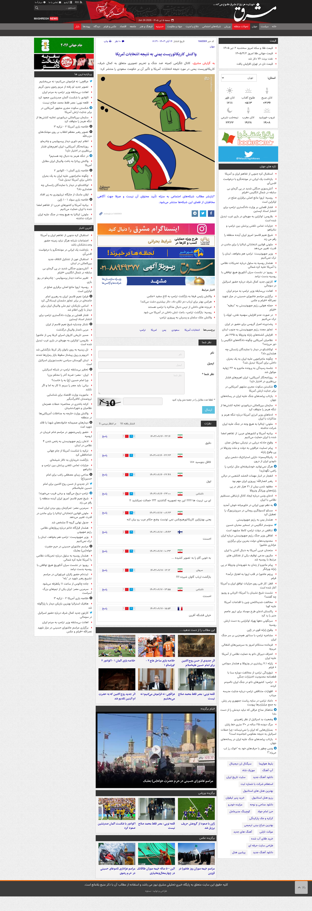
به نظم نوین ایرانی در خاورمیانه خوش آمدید (248, 505)
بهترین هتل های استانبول (258, 791)
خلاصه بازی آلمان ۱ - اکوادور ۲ (118, 664)
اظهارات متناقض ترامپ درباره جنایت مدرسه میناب (249, 693)
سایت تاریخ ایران (235, 777)
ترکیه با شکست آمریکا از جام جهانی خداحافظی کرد (69, 453)
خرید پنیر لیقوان (235, 798)
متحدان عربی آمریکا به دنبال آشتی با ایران (248, 550)
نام (212, 353)
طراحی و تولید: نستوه (156, 906)
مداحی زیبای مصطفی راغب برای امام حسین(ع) (69, 477)
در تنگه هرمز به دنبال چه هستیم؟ (68, 156)
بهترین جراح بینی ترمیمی (258, 825)
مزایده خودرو (235, 804)
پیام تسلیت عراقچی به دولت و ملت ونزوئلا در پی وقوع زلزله (248, 450)
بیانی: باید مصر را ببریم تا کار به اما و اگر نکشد (67, 387)
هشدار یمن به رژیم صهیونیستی (255, 520)
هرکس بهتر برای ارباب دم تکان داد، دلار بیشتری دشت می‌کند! (176, 302)
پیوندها (86, 26)
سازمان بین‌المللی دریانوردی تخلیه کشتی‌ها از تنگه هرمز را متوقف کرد (248, 407)
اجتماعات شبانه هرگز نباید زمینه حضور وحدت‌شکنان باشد (68, 243)
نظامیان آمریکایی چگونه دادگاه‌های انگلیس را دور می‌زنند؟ (248, 342)
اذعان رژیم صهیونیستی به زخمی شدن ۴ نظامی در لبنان (67, 443)
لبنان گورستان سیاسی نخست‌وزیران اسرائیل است (65, 362)
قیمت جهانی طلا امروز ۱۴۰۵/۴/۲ (254, 53)
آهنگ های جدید (242, 832)
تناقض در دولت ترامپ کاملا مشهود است (249, 530)
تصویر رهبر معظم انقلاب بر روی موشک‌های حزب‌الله (65, 134)
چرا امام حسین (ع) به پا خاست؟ (70, 380)
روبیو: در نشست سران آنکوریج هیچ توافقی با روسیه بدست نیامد (248, 274)
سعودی (175, 330)
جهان (254, 26)
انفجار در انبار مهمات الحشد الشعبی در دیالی (247, 476)
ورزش (227, 26)
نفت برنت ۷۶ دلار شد (260, 59)
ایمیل (210, 363)
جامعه (133, 26)
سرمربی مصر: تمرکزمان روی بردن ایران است (63, 508)
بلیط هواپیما (266, 763)
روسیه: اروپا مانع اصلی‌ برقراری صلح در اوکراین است (252, 200)
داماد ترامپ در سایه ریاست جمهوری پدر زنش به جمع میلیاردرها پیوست (249, 703)
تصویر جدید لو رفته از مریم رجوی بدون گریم (63, 87)
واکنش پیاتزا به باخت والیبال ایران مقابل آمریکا (67, 163)
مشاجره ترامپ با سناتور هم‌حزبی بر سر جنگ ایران (248, 637)
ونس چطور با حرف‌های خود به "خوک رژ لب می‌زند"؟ (250, 750)
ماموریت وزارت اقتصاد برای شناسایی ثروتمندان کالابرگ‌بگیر (69, 397)
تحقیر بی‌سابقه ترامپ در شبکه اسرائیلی (65, 370)
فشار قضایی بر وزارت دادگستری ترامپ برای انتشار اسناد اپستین (249, 209)
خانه (274, 26)
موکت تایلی (266, 832)
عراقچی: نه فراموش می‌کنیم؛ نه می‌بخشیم (157, 703)
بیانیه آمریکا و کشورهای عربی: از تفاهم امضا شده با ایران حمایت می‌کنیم (248, 435)
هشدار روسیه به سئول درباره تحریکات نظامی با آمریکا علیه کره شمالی (248, 265)
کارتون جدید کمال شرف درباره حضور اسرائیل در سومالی (249, 284)
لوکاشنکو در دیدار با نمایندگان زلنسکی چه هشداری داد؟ (250, 351)
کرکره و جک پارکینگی (261, 818)
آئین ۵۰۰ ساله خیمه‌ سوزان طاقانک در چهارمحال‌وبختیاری (156, 885)
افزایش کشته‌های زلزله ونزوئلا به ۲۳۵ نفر (249, 335)
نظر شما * (208, 374)
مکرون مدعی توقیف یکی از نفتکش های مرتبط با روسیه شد (251, 557)
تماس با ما (55, 2)
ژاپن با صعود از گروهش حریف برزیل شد (198, 836)
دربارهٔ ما (40, 2)
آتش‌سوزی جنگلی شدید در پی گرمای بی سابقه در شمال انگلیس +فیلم (251, 191)
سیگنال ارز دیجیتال (240, 763)
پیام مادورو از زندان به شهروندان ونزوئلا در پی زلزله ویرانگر (248, 567)
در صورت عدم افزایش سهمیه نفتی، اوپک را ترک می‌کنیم (250, 317)
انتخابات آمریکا (192, 330)
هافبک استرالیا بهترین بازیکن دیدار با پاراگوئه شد (64, 606)
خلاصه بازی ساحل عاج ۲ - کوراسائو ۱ (160, 666)
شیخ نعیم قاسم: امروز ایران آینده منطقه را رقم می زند (250, 237)
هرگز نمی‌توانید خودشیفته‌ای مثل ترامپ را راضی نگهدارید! (250, 469)
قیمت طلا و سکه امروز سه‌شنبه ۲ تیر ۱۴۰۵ (248, 48)
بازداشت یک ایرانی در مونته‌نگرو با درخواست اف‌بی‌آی (249, 181)
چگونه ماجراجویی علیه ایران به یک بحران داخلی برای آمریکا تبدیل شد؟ (251, 361)
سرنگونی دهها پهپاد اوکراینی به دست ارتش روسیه (250, 623)
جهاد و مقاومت (174, 26)
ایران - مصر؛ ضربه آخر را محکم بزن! (67, 375)
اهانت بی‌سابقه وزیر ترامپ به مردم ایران (250, 291)
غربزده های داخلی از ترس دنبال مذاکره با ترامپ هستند (180, 307)
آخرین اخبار (85, 228)
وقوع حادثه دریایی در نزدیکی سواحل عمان (249, 443)
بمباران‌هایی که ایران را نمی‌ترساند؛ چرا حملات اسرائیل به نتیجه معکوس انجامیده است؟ (248, 732)
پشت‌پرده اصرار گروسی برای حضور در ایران (249, 324)
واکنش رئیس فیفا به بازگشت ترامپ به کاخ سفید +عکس (179, 296)
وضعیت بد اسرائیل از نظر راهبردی (253, 719)
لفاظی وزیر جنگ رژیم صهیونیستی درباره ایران (247, 536)
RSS (78, 2)
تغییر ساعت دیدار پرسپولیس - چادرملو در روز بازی (64, 280)
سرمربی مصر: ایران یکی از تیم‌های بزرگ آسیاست (67, 591)
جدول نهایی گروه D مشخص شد (70, 523)
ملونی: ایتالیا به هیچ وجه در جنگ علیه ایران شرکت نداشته (249, 426)
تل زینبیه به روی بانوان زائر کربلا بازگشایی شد (62, 350)
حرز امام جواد (265, 811)
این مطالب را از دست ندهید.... (197, 630)
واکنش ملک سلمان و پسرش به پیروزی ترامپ (186, 318)
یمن (164, 330)
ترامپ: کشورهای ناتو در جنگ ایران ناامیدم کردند (250, 684)
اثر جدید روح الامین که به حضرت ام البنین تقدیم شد (117, 703)
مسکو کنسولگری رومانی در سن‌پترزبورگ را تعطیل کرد (250, 513)
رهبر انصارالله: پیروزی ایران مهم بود (252, 481)
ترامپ (143, 330)
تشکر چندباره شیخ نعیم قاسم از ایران (67, 324)
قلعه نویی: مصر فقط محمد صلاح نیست (196, 703)
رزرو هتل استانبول (262, 798)
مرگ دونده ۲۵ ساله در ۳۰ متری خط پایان (249, 725)
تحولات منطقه (241, 26)
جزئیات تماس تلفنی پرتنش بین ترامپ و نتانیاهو (251, 228)
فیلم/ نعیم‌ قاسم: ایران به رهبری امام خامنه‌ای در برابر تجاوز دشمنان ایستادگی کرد (66, 299)
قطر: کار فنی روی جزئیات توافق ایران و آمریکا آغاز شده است (248, 586)
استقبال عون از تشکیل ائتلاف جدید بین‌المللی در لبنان (70, 261)
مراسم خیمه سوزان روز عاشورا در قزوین (197, 885)
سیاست (265, 26)
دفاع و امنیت (192, 26)
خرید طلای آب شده (262, 838)
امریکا (154, 330)
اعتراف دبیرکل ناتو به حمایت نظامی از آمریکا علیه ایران (249, 656)
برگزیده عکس (207, 849)
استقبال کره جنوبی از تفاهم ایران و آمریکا (249, 174)
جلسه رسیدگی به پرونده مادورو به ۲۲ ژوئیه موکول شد (249, 370)
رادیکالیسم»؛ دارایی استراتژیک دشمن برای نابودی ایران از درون (250, 459)
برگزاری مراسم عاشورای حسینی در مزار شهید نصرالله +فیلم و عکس (249, 298)
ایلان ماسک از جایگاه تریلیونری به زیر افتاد (64, 195)
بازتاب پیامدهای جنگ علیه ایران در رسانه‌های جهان (248, 398)
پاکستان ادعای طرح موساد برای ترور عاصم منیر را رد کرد (250, 613)
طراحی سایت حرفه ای (260, 845)
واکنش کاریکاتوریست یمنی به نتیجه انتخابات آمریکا (156, 54)
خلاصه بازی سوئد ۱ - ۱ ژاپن (73, 200)
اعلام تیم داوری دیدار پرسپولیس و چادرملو (64, 141)
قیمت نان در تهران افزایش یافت (255, 64)
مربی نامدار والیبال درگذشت (72, 330)
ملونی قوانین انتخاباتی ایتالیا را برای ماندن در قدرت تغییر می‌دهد (248, 246)
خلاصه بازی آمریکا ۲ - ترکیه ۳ (71, 127)
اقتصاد (123, 26)
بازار (77, 26)
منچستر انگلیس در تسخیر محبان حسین (249, 525)
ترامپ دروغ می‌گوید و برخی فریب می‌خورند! (63, 493)
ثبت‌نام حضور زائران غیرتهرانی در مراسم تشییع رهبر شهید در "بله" (67, 576)
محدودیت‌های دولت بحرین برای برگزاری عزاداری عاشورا (252, 543)
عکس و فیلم (110, 26)
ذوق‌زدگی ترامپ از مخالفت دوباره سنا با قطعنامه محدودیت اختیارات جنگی (251, 675)
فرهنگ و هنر (146, 26)
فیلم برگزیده (208, 716)
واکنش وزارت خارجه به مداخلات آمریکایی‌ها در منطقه (65, 415)
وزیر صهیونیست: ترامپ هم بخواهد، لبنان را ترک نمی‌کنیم (249, 256)
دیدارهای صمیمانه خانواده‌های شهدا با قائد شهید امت (66, 425)
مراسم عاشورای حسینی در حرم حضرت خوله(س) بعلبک (178, 788)
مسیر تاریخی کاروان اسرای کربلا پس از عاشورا (62, 335)
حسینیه (160, 26)
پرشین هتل (238, 852)
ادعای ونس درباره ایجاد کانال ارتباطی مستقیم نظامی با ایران (248, 498)
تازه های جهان (268, 166)
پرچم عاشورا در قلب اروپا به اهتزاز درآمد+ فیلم (251, 576)
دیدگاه (97, 26)
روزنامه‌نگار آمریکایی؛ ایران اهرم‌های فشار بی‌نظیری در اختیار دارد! (250, 379)
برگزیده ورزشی (206, 800)
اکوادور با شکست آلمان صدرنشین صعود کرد (116, 836)
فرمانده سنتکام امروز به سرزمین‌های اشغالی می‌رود (249, 647)
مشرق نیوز (246, 10)
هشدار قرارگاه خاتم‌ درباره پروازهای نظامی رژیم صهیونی (66, 530)
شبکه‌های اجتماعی (211, 26)
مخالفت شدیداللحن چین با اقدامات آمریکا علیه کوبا (250, 604)
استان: (271, 78)
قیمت (273, 41)
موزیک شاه (248, 770)
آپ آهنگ (267, 770)
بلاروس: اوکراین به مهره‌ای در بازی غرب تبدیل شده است (248, 218)
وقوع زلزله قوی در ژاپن (260, 630)
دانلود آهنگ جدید (263, 777)
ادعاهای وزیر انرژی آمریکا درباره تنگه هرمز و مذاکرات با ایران (249, 417)
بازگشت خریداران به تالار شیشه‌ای (69, 460)
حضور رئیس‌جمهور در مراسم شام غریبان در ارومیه (66, 434)
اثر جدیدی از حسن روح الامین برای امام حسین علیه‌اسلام (198, 666)
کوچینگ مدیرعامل (239, 811)
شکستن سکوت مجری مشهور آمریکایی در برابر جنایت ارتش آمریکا (250, 389)
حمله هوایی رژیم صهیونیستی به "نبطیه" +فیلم (251, 308)
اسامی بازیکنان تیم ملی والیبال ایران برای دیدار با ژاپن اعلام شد (66, 308)
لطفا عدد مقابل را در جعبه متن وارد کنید (193, 400)
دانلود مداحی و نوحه (261, 804)
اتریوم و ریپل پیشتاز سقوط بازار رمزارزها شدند (62, 355)
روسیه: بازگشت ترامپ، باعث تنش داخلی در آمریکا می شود (178, 312)
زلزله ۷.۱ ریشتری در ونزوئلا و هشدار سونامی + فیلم (249, 665)
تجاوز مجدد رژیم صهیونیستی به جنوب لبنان (247, 330)
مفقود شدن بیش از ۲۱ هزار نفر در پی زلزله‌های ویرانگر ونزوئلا (253, 489)
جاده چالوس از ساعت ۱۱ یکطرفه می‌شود (65, 584)
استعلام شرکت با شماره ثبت (257, 784)
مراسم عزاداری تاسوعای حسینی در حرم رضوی (117, 885)
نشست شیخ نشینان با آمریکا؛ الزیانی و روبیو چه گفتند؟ (248, 595)
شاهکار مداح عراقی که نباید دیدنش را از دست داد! (248, 712)
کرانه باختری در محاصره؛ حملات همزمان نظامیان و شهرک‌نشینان (67, 406)
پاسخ (104, 436)
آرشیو (68, 2)
